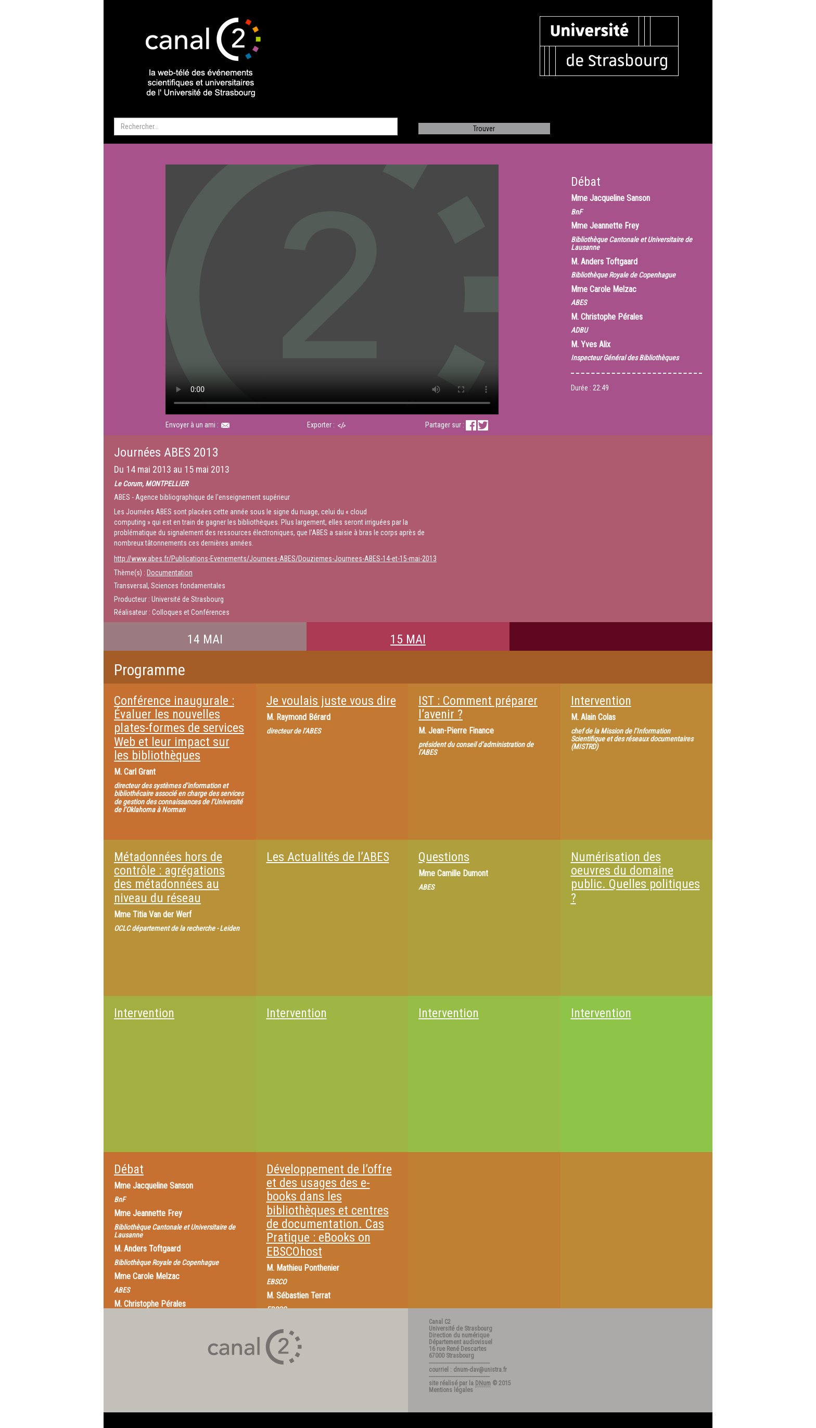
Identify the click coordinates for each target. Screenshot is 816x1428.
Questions (443, 857)
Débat (129, 1169)
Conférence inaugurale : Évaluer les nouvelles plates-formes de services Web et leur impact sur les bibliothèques (179, 728)
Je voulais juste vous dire (331, 700)
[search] (256, 126)
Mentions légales (451, 1390)
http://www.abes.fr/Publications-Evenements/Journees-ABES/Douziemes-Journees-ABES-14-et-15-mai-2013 (275, 558)
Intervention (601, 700)
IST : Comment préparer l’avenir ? (478, 707)
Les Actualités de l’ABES (327, 857)
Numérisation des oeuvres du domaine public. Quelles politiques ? (635, 877)
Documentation (170, 572)
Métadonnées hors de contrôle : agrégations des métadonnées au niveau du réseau (169, 877)
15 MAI (408, 639)
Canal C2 (440, 1321)
